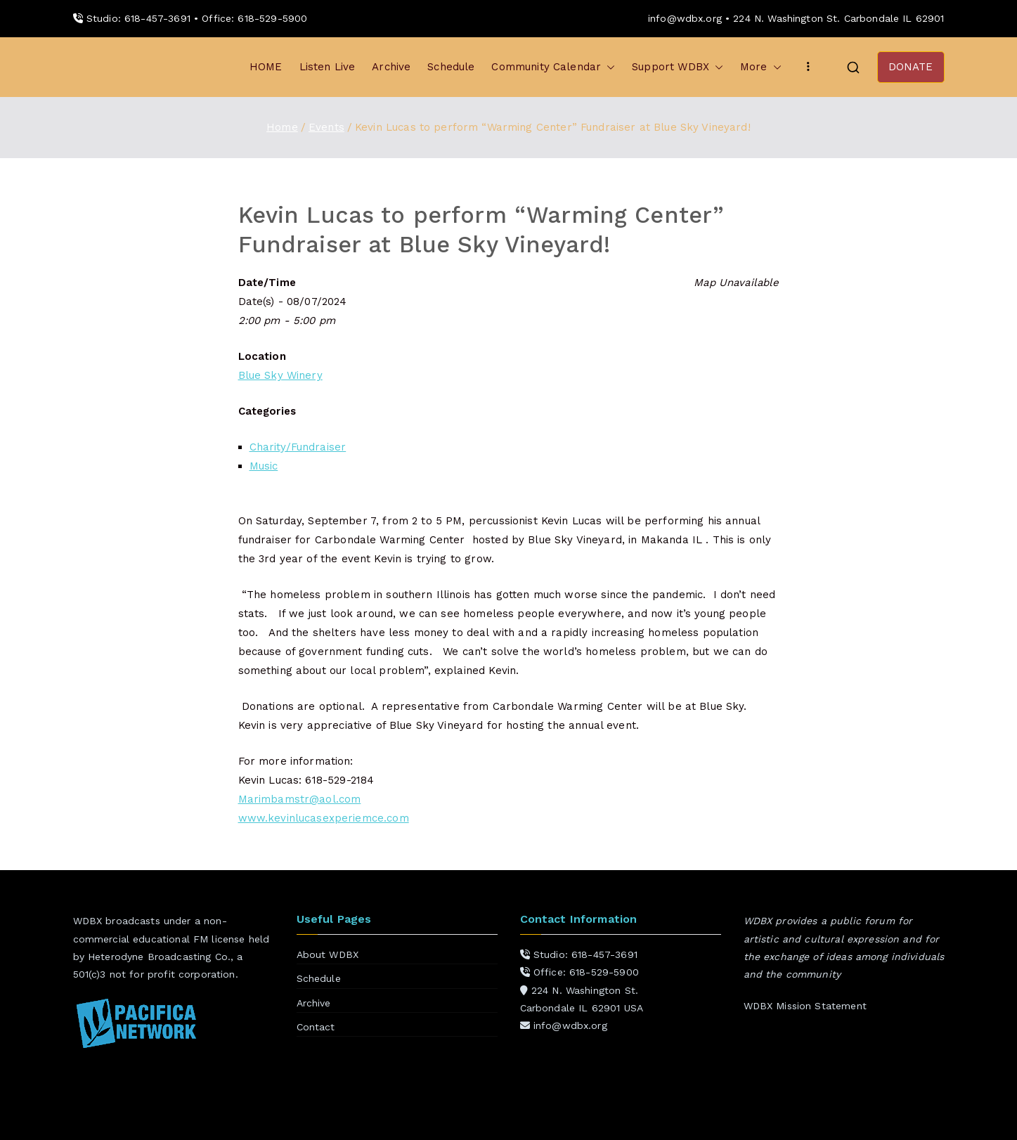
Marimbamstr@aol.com (299, 799)
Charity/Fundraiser (298, 447)
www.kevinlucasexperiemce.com (323, 818)
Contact (316, 1026)
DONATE (910, 66)
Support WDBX (677, 67)
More (761, 67)
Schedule (450, 66)
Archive (391, 66)
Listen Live (327, 66)
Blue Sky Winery (280, 375)
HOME (266, 66)
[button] (608, 67)
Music (264, 466)
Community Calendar (553, 67)
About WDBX (328, 954)
